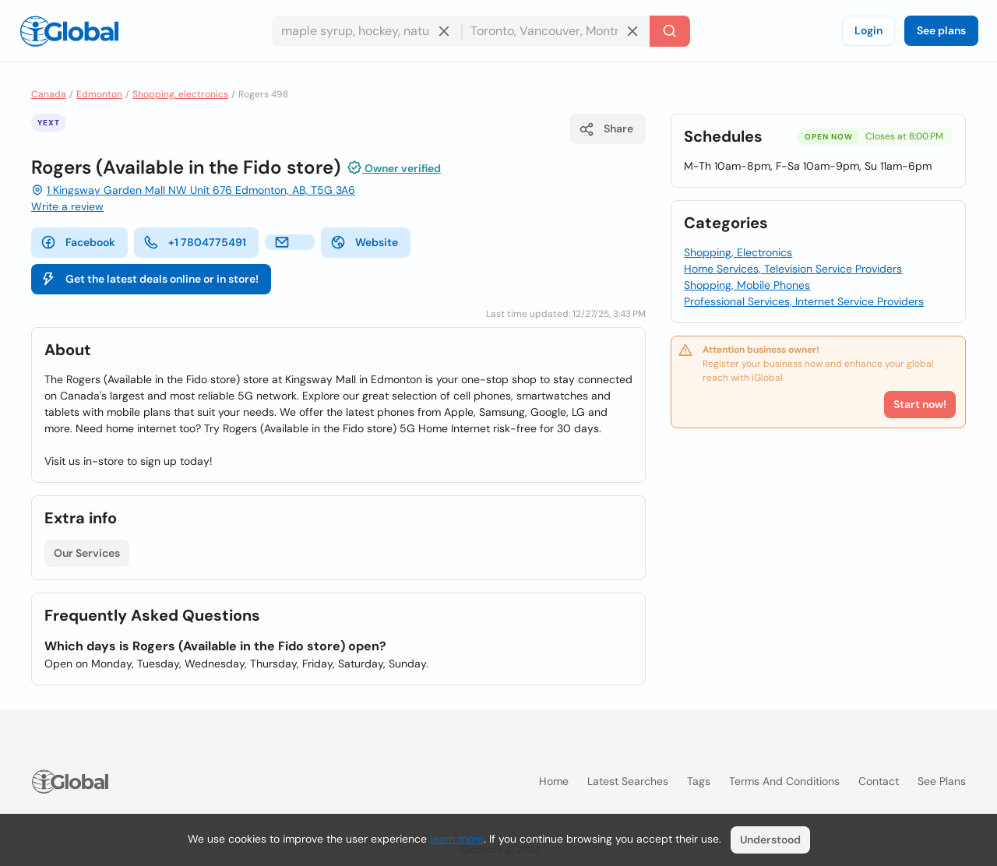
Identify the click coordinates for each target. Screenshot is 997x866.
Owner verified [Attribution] (394, 167)
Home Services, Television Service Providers (793, 269)
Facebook (78, 242)
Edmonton (99, 94)
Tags (698, 781)
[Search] (670, 31)
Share (606, 129)
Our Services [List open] (87, 553)
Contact (878, 781)
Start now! (919, 404)
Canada (48, 94)
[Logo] (69, 31)
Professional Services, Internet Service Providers (804, 301)
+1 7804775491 (194, 242)
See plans (941, 30)
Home (554, 781)
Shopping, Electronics (738, 252)
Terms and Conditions (784, 781)
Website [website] (364, 242)
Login (868, 30)
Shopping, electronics (180, 94)
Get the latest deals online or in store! (150, 279)
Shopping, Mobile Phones (747, 285)
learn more (457, 839)
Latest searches (627, 781)
